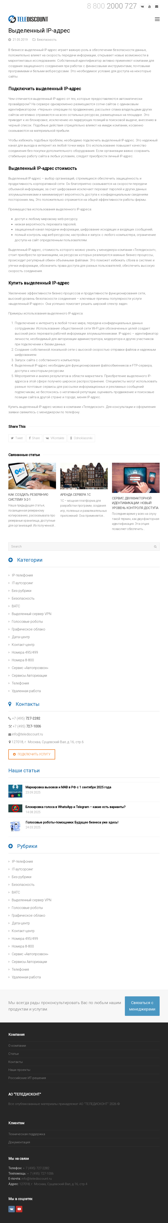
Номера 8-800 (23, 660)
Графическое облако (28, 629)
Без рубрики (21, 591)
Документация (19, 1142)
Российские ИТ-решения (27, 1078)
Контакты (15, 1062)
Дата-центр (21, 637)
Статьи (13, 1054)
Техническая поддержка (26, 1134)
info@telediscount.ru (27, 734)
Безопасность (47, 39)
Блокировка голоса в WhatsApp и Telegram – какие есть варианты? (76, 807)
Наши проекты (19, 1070)
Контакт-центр (23, 645)
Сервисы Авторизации (29, 676)
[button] (16, 438)
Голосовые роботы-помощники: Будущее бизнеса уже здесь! (72, 822)
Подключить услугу (31, 754)
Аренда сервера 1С (75, 495)
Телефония (20, 683)
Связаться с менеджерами (142, 1006)
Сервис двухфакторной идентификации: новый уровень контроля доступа (135, 503)
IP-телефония (22, 575)
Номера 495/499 (25, 652)
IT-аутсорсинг (22, 583)
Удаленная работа (26, 691)
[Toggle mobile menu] (157, 19)
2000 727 (112, 6)
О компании (17, 1046)
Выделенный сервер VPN (31, 614)
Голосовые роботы (27, 622)
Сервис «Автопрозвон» (30, 668)
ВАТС (16, 606)
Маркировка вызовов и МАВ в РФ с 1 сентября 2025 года (68, 787)
